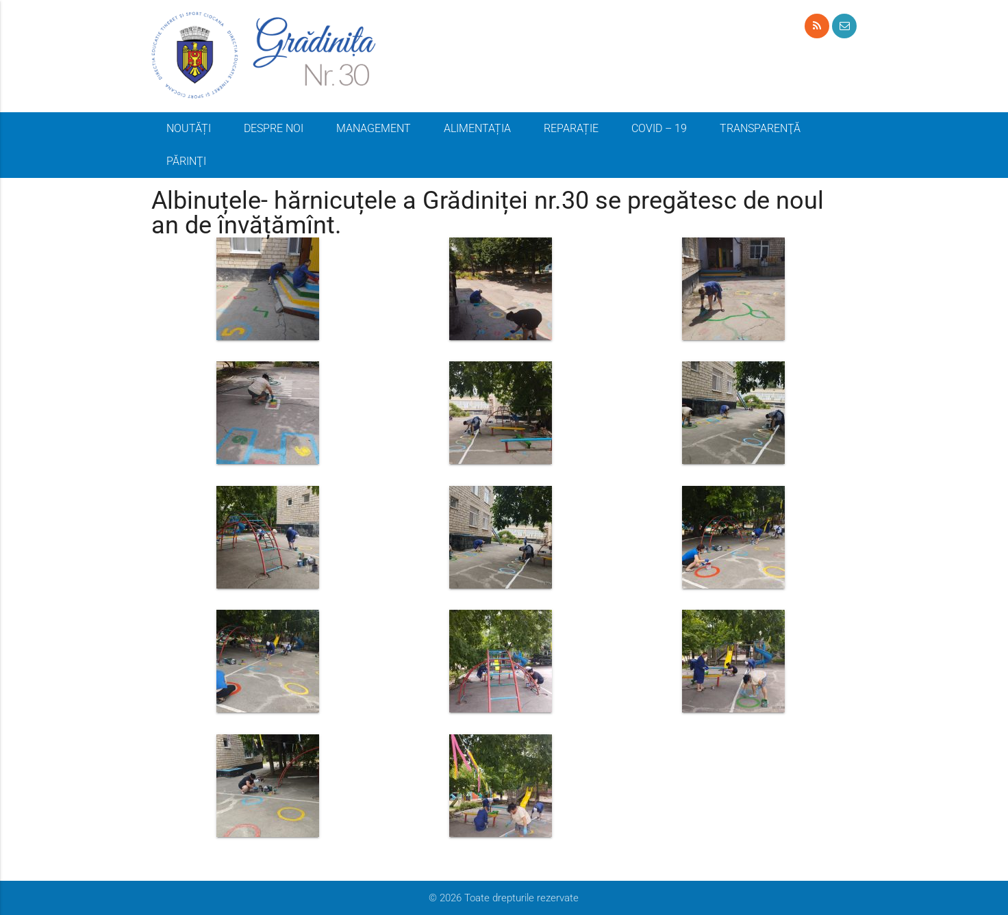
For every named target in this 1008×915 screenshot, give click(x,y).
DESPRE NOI (273, 128)
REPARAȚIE (571, 128)
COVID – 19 (659, 128)
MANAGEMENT (373, 128)
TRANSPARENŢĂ (760, 128)
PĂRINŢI (186, 161)
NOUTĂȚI (188, 128)
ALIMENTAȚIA (477, 128)
